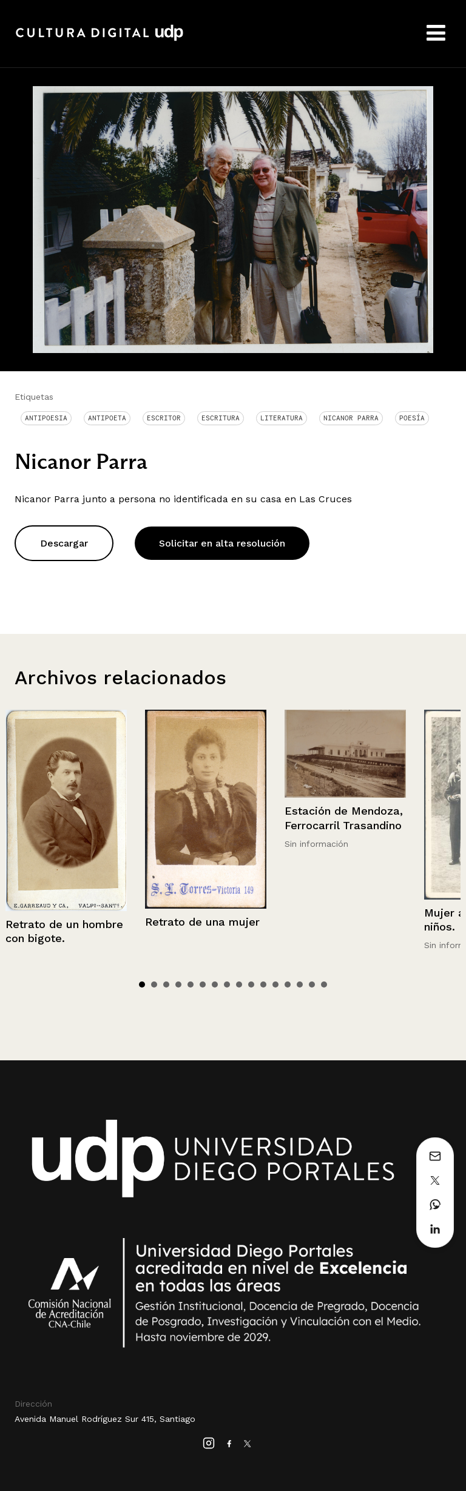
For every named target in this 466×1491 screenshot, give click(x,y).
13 (288, 984)
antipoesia (46, 418)
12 (275, 984)
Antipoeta (107, 418)
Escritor (164, 418)
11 (263, 984)
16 (324, 984)
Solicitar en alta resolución (222, 543)
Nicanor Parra (351, 418)
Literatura (281, 418)
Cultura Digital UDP (99, 39)
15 (312, 984)
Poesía (412, 418)
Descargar (64, 543)
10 (251, 984)
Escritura (220, 418)
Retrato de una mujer (202, 921)
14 (300, 984)
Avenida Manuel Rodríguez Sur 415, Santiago (105, 1419)
